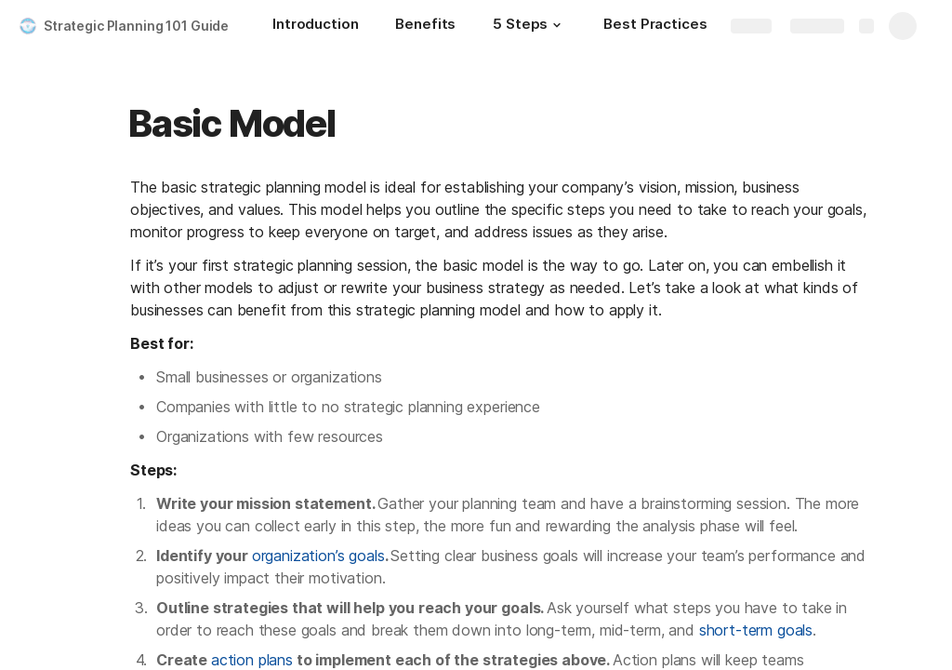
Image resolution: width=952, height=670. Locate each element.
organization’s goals (318, 555)
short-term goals (756, 630)
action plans (252, 659)
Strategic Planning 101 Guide (136, 26)
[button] (557, 25)
